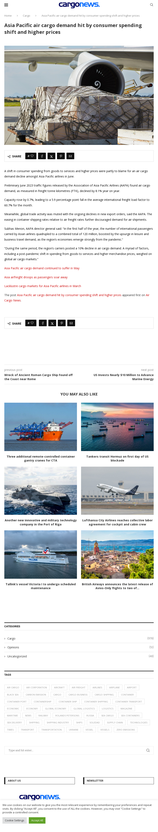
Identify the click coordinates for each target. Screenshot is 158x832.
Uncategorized (80, 656)
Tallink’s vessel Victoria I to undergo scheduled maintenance (41, 586)
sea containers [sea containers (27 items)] (130, 715)
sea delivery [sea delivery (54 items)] (14, 722)
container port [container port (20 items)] (17, 701)
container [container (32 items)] (127, 694)
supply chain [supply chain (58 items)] (115, 722)
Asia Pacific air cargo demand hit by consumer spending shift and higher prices (69, 295)
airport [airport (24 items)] (132, 687)
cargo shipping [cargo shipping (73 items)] (104, 694)
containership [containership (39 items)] (42, 701)
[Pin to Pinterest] (61, 156)
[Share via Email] (70, 156)
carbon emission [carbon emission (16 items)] (36, 694)
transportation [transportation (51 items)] (51, 729)
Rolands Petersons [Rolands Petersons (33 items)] (67, 715)
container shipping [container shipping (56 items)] (96, 701)
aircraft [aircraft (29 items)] (59, 687)
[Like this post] (32, 156)
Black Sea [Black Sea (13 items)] (13, 694)
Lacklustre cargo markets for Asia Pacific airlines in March (42, 286)
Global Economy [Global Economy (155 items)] (55, 708)
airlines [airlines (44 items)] (97, 687)
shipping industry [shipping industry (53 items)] (58, 722)
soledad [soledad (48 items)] (94, 722)
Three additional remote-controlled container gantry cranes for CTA (41, 459)
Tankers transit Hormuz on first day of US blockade (117, 459)
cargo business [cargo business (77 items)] (78, 694)
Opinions (80, 647)
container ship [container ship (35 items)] (68, 701)
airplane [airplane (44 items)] (114, 687)
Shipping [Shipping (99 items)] (34, 722)
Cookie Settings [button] (14, 820)
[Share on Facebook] (42, 156)
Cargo (26, 15)
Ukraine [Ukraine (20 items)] (73, 729)
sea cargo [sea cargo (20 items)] (107, 715)
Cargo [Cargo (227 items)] (57, 694)
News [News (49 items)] (28, 715)
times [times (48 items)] (10, 729)
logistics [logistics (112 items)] (107, 708)
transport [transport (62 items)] (27, 729)
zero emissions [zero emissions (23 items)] (125, 729)
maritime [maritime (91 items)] (12, 715)
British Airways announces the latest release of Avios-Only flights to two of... (117, 586)
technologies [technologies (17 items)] (138, 722)
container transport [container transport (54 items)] (128, 701)
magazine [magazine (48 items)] (126, 708)
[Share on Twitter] (51, 156)
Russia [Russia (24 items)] (90, 715)
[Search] (152, 5)
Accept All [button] (37, 820)
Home (8, 15)
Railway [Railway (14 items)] (43, 715)
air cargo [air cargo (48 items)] (13, 687)
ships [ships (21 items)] (79, 722)
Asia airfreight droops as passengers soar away (35, 277)
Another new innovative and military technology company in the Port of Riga (41, 522)
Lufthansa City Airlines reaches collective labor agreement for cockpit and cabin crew (117, 522)
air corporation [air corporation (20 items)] (36, 687)
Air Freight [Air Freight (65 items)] (78, 687)
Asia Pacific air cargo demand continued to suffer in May (41, 268)
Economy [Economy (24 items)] (32, 708)
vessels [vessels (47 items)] (104, 729)
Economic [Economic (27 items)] (13, 708)
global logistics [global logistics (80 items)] (84, 708)
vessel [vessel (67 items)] (89, 729)
